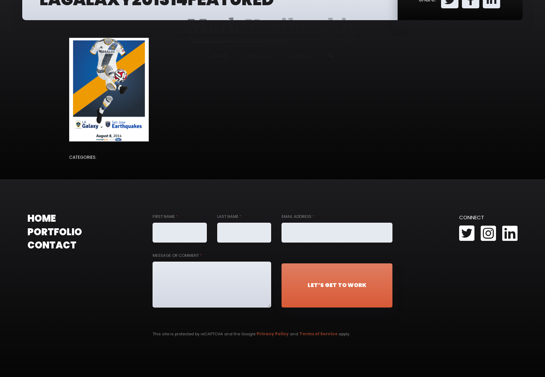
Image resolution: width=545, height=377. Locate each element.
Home (220, 56)
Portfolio (257, 56)
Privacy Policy (273, 334)
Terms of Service (318, 334)
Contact (300, 56)
